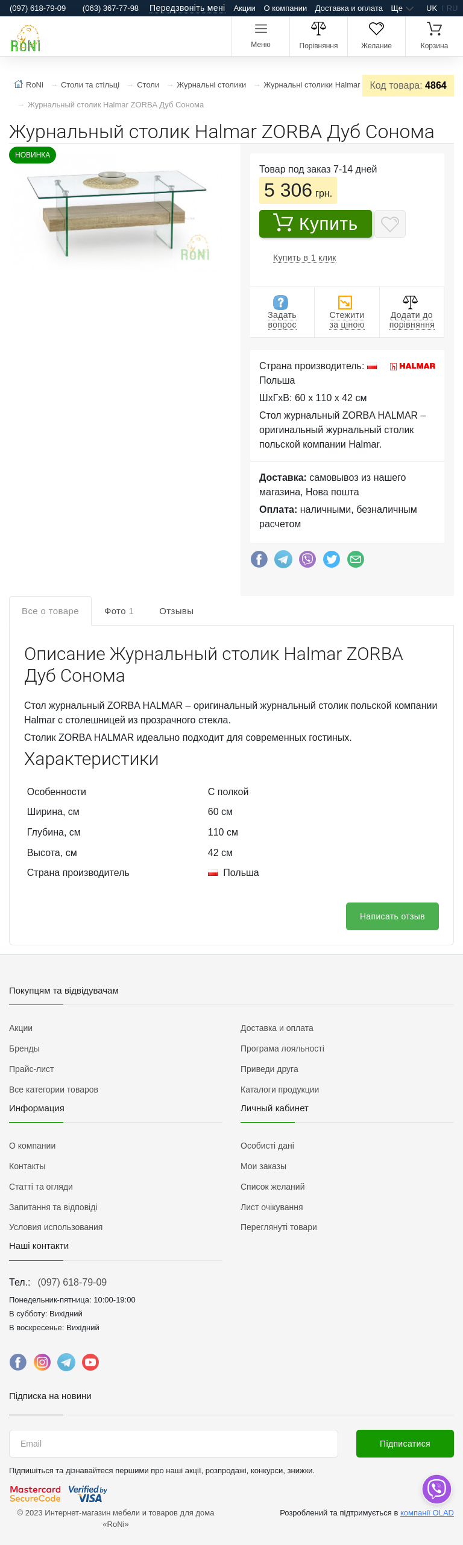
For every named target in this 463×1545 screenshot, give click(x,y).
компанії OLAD (427, 1512)
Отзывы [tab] (176, 611)
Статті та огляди (41, 1186)
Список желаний (272, 1186)
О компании (285, 8)
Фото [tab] (119, 611)
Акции (245, 8)
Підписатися (405, 1443)
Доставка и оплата (349, 8)
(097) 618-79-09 (72, 1282)
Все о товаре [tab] (50, 611)
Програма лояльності (282, 1048)
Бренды (24, 1048)
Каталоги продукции (280, 1089)
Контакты (27, 1166)
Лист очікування (272, 1207)
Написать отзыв (392, 916)
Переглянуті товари (279, 1227)
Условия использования (55, 1227)
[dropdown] (436, 1489)
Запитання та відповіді (53, 1207)
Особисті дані (267, 1145)
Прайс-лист (31, 1069)
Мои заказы (263, 1166)
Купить (315, 223)
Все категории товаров (53, 1089)
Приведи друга (269, 1069)
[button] (114, 210)
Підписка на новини (50, 1396)
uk (431, 8)
